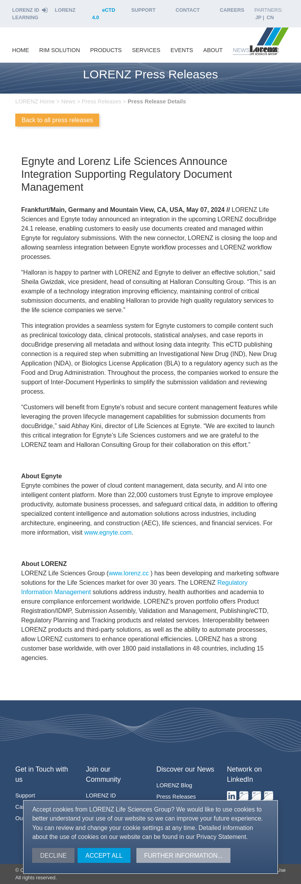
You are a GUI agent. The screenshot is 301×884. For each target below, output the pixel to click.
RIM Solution (59, 50)
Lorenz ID (30, 10)
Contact (188, 10)
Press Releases (176, 797)
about (213, 50)
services (146, 50)
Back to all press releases (57, 120)
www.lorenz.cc (129, 573)
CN (270, 17)
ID (101, 795)
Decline (53, 855)
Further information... (183, 855)
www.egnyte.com (108, 532)
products (106, 50)
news (241, 50)
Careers (232, 10)
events (181, 50)
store (269, 50)
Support (143, 10)
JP (258, 17)
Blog (174, 785)
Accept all (104, 855)
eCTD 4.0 (103, 13)
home (20, 50)
